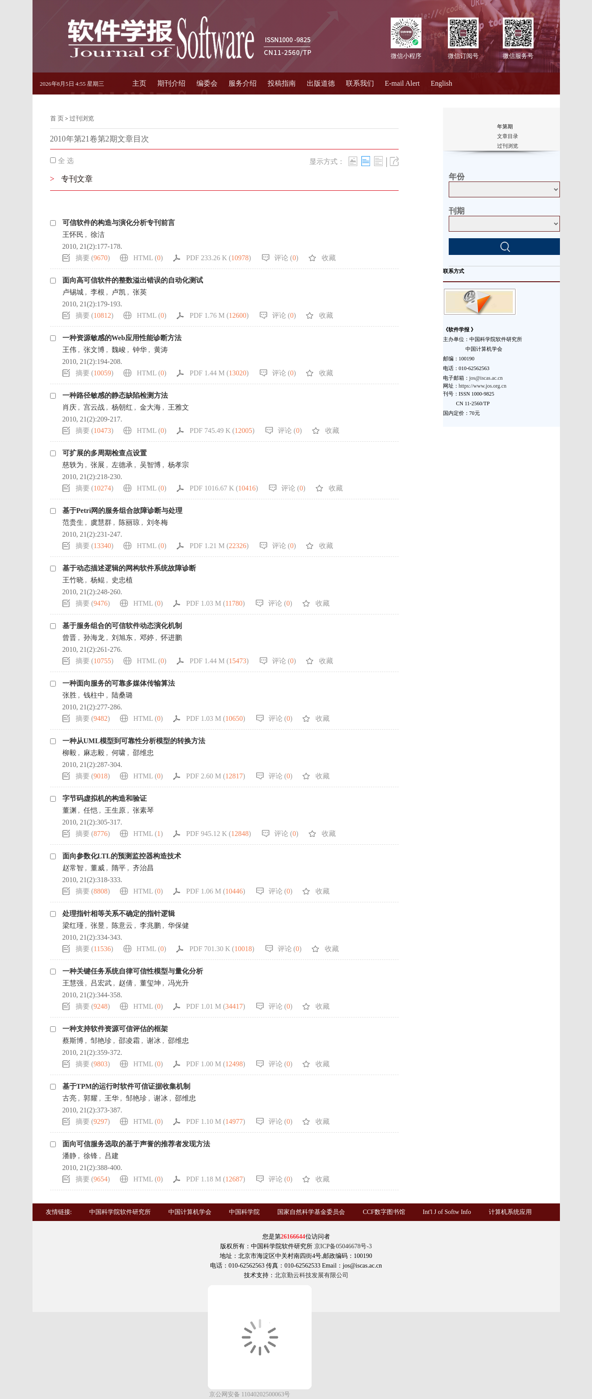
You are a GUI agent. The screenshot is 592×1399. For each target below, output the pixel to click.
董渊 (69, 810)
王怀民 (73, 234)
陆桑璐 (122, 695)
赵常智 (73, 868)
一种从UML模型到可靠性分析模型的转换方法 (133, 741)
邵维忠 (143, 752)
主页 (139, 83)
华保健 (178, 925)
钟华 (140, 349)
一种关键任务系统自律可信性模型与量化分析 (132, 971)
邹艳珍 (101, 1040)
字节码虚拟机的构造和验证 (104, 798)
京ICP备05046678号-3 (343, 1246)
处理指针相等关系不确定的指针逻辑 (118, 913)
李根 (98, 292)
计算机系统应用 (510, 1212)
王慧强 (73, 983)
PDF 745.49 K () (222, 430)
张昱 (98, 925)
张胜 (69, 695)
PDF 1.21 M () (219, 545)
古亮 (69, 1098)
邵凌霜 (129, 1040)
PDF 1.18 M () (215, 1179)
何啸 (119, 752)
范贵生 (73, 522)
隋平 (119, 868)
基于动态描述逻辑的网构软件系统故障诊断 (129, 568)
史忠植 (122, 580)
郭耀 (91, 1098)
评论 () (286, 258)
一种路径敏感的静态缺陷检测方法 (115, 395)
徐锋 (91, 1155)
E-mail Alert (402, 83)
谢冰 (154, 1040)
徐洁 (98, 234)
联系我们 (360, 83)
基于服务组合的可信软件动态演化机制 (122, 625)
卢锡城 (73, 292)
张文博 (94, 349)
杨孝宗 (178, 465)
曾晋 (69, 637)
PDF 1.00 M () (215, 1064)
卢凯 (119, 292)
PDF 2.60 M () (215, 776)
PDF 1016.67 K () (224, 488)
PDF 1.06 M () (215, 891)
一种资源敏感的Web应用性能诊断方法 (122, 338)
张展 (98, 465)
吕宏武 (101, 983)
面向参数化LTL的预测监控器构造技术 (122, 856)
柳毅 (69, 752)
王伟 (69, 349)
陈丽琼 (129, 522)
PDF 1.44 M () (219, 373)
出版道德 (321, 83)
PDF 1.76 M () (219, 315)
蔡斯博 (73, 1040)
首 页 (57, 118)
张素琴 (143, 810)
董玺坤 (150, 983)
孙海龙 (94, 637)
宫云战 (94, 407)
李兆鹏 (150, 925)
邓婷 (147, 637)
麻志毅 (94, 752)
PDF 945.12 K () (218, 833)
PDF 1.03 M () (215, 603)
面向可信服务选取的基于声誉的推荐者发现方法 (136, 1144)
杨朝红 (122, 407)
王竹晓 (73, 580)
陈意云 (122, 925)
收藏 (329, 258)
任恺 (91, 810)
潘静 (69, 1155)
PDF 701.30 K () (221, 948)
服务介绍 (243, 83)
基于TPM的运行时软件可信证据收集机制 (126, 1086)
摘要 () (93, 258)
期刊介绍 (171, 83)
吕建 (112, 1155)
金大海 (150, 407)
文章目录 (507, 136)
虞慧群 (101, 522)
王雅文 (178, 407)
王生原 (115, 810)
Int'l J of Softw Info (447, 1212)
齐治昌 (143, 868)
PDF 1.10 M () (215, 1121)
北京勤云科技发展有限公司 (312, 1275)
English (441, 83)
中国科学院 (244, 1212)
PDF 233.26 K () (218, 258)
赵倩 (126, 983)
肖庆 (69, 407)
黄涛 (161, 349)
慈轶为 (73, 465)
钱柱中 (94, 695)
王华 (112, 1098)
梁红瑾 (73, 925)
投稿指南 (282, 83)
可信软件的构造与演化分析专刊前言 (118, 222)
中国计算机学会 (189, 1212)
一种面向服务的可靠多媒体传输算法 (118, 683)
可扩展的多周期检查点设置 (104, 453)
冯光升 (178, 983)
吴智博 (150, 465)
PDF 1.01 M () (215, 1006)
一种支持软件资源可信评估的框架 (115, 1028)
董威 (98, 868)
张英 (140, 292)
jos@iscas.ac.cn (486, 378)
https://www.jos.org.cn (483, 386)
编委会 (207, 83)
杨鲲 (98, 580)
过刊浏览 (81, 118)
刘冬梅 (157, 522)
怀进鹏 (171, 637)
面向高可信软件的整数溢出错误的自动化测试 (132, 280)
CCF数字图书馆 (384, 1212)
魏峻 (119, 349)
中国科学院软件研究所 (120, 1212)
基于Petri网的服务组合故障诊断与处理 (122, 510)
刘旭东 (122, 637)
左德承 (122, 465)
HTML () (148, 258)
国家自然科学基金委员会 (311, 1212)
